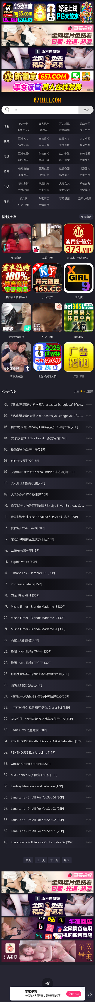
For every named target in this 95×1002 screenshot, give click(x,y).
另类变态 (85, 160)
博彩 (7, 126)
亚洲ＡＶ (23, 138)
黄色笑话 (64, 190)
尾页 (66, 860)
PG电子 (23, 123)
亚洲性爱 (23, 153)
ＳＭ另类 (85, 145)
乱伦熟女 (64, 160)
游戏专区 (85, 123)
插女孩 (23, 198)
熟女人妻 (23, 145)
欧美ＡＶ (64, 138)
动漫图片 (85, 168)
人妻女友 (64, 183)
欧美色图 (64, 168)
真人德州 (44, 123)
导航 (7, 201)
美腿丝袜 (23, 175)
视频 (7, 141)
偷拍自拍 (44, 153)
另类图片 (85, 175)
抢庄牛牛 (85, 130)
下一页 (54, 860)
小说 (7, 186)
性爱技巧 (85, 190)
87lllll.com (47, 100)
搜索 (86, 109)
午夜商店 (44, 198)
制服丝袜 (23, 160)
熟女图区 (64, 175)
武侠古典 (85, 183)
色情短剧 (44, 204)
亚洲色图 (44, 168)
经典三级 (44, 160)
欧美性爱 (85, 153)
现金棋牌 (64, 130)
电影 (7, 156)
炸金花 (44, 130)
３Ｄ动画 (85, 138)
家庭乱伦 (44, 183)
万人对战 (64, 123)
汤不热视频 (84, 198)
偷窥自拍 (23, 168)
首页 (28, 860)
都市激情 (23, 183)
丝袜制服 (44, 145)
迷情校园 (23, 190)
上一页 (41, 860)
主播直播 (64, 145)
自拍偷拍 (44, 138)
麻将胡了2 (23, 130)
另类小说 (44, 190)
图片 (7, 171)
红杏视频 (23, 204)
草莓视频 (64, 198)
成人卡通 (64, 153)
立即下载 (74, 993)
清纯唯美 (44, 175)
